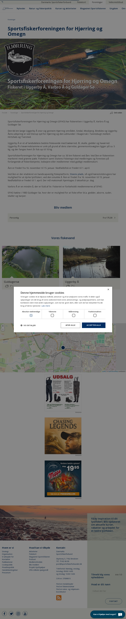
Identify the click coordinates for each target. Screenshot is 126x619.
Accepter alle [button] (94, 325)
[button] (28, 325)
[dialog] (63, 309)
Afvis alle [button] (70, 325)
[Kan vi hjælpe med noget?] (107, 614)
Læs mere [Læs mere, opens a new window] (45, 306)
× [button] (108, 290)
